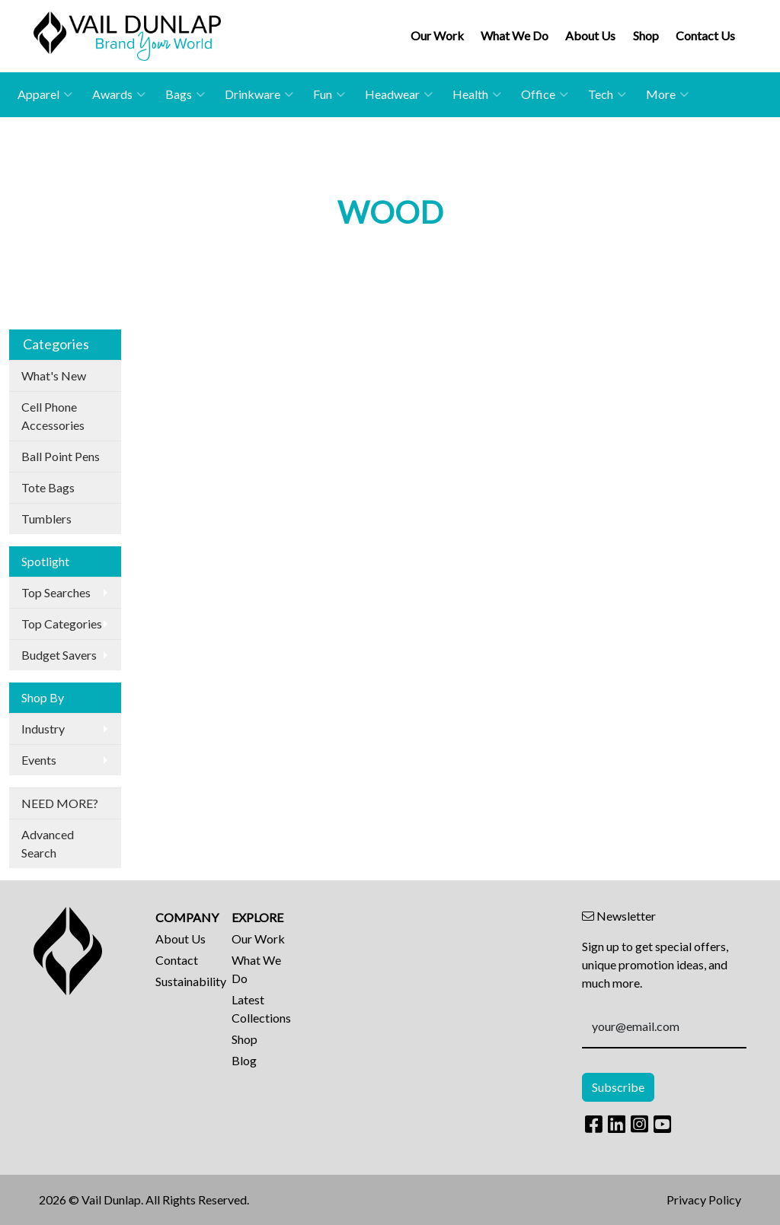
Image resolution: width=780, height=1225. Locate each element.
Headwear (399, 94)
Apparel (45, 94)
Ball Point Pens (60, 456)
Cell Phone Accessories (53, 415)
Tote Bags (48, 487)
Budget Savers (59, 655)
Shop (646, 35)
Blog (244, 1060)
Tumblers (46, 518)
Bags (185, 94)
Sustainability (184, 981)
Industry (43, 728)
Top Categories (61, 623)
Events (38, 759)
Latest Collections (260, 1008)
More (667, 94)
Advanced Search (47, 843)
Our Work (437, 35)
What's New (53, 375)
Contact (176, 960)
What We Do (514, 35)
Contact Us (705, 35)
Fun (329, 94)
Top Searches (56, 592)
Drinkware (259, 94)
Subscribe (618, 1087)
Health (476, 94)
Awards (118, 94)
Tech (607, 94)
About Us (590, 35)
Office (544, 94)
